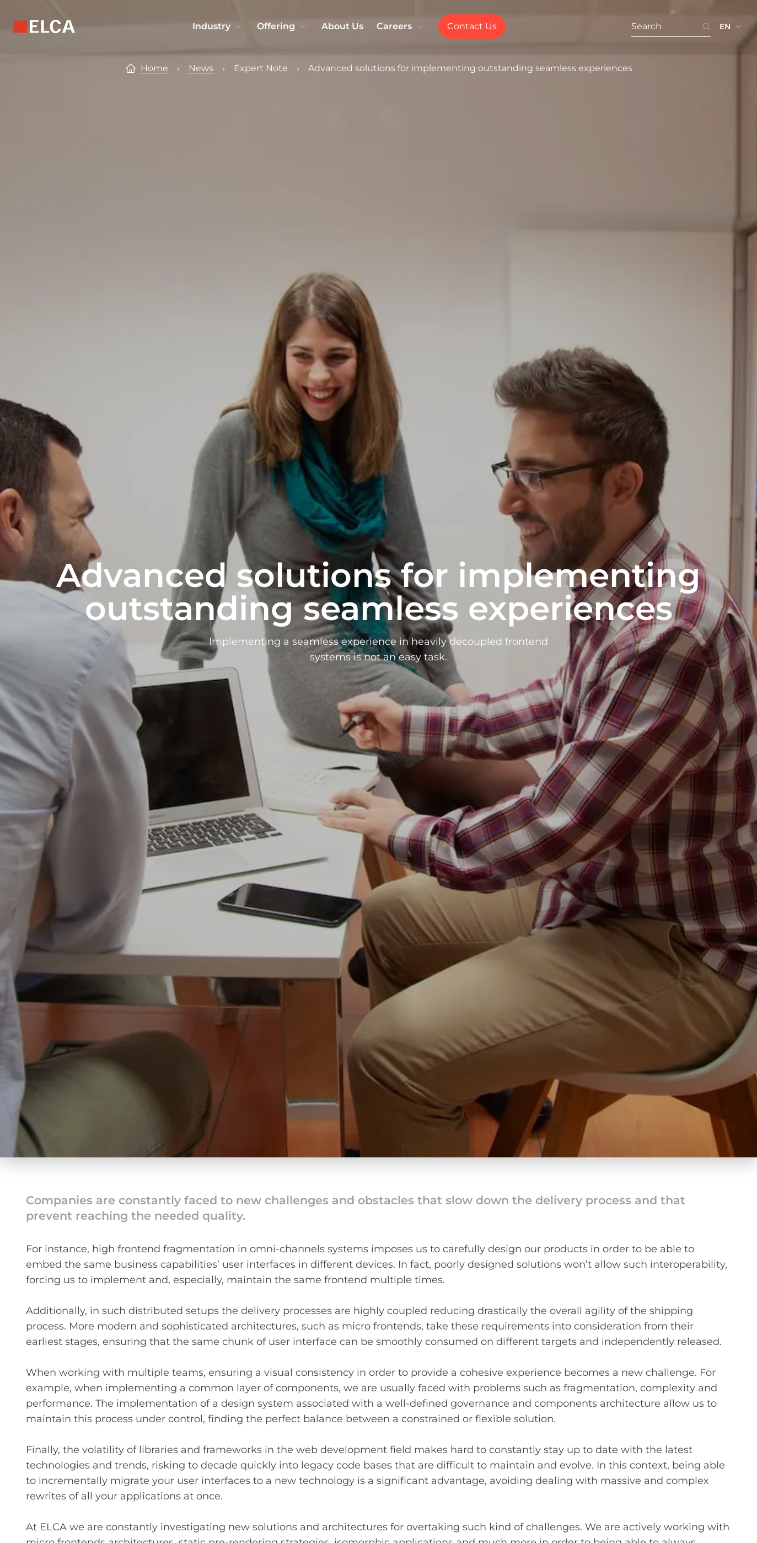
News (201, 68)
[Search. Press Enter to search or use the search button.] (666, 27)
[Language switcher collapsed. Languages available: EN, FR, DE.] (732, 26)
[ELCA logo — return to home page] (44, 26)
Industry (218, 26)
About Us (342, 26)
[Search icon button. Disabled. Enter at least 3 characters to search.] (706, 27)
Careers (401, 26)
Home (154, 68)
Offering (282, 26)
